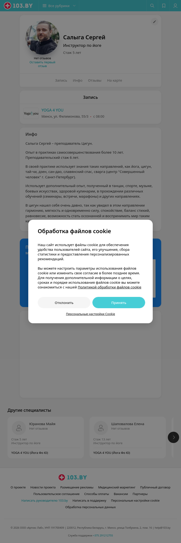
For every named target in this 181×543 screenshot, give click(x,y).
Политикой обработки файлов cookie (109, 287)
